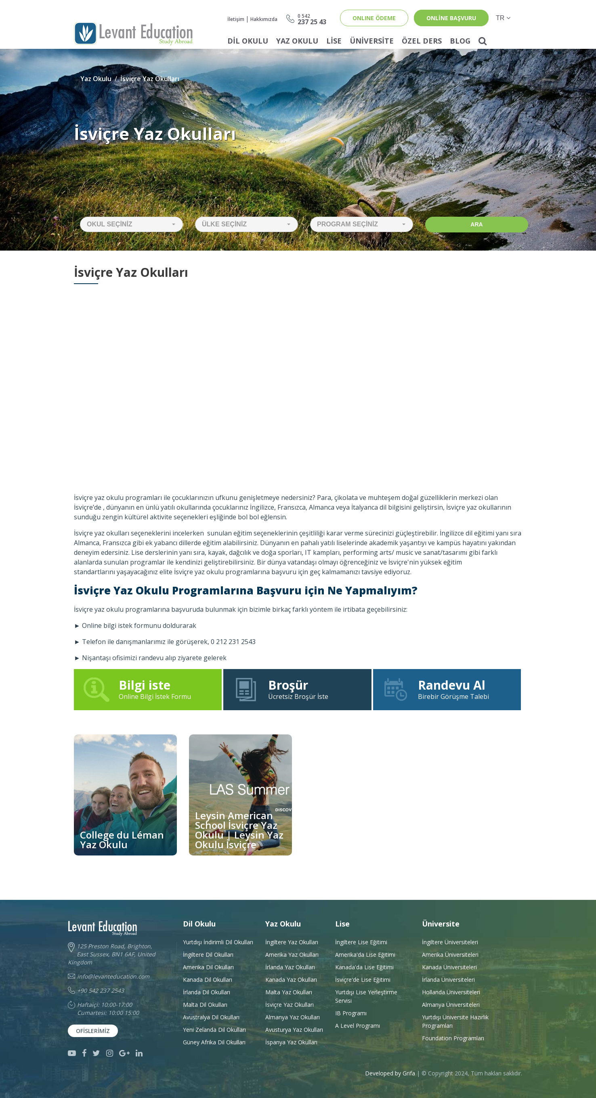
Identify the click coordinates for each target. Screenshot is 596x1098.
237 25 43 (312, 19)
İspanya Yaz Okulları (291, 1042)
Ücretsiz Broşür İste (297, 689)
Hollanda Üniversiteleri (451, 992)
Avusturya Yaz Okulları (294, 1029)
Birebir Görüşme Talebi (447, 689)
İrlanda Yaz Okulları (290, 967)
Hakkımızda (263, 19)
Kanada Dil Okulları (207, 979)
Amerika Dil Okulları (208, 967)
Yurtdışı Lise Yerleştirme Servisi (366, 996)
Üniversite (372, 41)
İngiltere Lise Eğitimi (361, 942)
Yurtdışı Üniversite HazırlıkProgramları (455, 1021)
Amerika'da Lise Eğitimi (365, 954)
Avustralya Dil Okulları (211, 1017)
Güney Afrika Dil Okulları (214, 1042)
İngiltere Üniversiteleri (450, 942)
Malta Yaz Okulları (288, 992)
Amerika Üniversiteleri (450, 954)
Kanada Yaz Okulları (291, 979)
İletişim (235, 19)
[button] (131, 224)
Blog (460, 41)
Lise (334, 41)
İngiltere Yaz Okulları (291, 942)
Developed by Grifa (391, 1073)
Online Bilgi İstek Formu (147, 689)
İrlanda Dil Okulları (206, 992)
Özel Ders (422, 41)
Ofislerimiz (93, 1031)
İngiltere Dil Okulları (208, 954)
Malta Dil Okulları (205, 1004)
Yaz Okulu (297, 41)
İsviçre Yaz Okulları (149, 78)
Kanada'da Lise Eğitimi (364, 967)
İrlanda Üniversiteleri (448, 979)
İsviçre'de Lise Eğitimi (362, 979)
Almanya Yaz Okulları (292, 1017)
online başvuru (451, 18)
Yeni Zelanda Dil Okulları (214, 1029)
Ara (476, 224)
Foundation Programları (453, 1038)
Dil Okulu (247, 41)
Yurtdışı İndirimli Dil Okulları (218, 942)
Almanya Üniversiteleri (451, 1004)
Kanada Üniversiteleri (449, 967)
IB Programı (351, 1013)
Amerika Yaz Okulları (292, 954)
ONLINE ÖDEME (374, 18)
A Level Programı (357, 1025)
